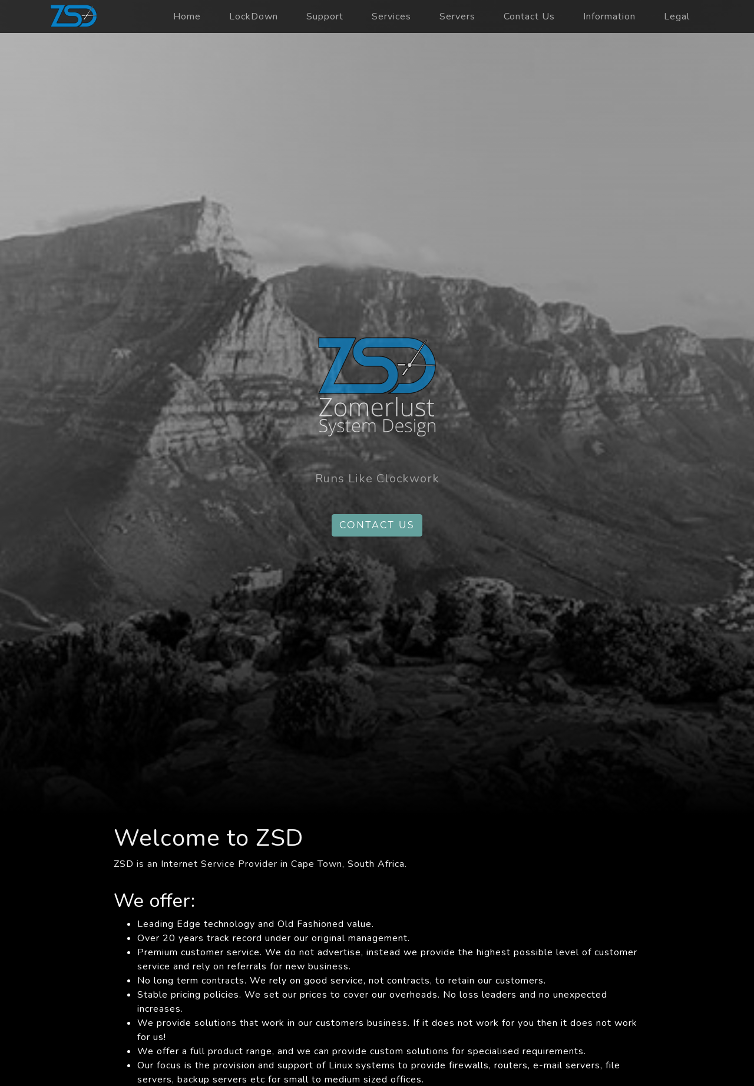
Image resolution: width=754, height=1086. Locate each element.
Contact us (377, 525)
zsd (73, 16)
